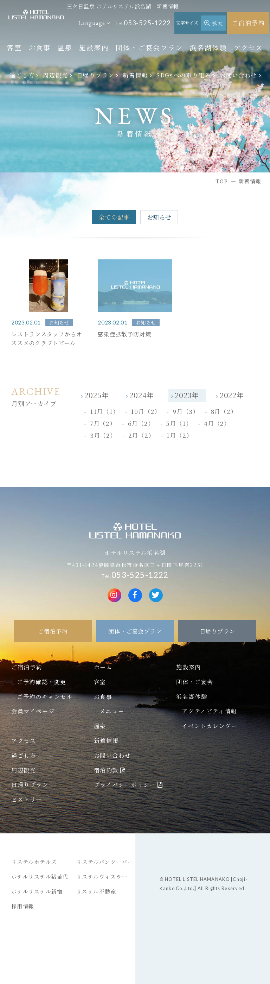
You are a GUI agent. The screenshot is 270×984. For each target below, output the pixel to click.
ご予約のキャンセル (44, 696)
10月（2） (146, 411)
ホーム (103, 667)
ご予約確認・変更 (41, 681)
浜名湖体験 (208, 47)
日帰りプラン (96, 75)
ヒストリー (26, 799)
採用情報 (22, 906)
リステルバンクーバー (104, 861)
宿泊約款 (106, 770)
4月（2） (217, 423)
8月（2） (224, 411)
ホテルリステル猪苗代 (40, 876)
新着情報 (135, 75)
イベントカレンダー (209, 725)
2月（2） (141, 435)
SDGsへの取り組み (183, 75)
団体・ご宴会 (194, 681)
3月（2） (103, 435)
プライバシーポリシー (125, 784)
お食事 (39, 47)
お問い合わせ (239, 75)
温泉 (64, 47)
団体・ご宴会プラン (149, 47)
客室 (14, 47)
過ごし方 (22, 75)
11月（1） (104, 411)
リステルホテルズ (34, 861)
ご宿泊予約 (248, 22)
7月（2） (103, 423)
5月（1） (179, 423)
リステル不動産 (96, 891)
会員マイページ (32, 711)
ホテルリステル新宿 (37, 891)
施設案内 (94, 47)
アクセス (248, 47)
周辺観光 (55, 75)
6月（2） (141, 423)
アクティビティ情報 (209, 711)
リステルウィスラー (102, 876)
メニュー (111, 711)
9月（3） (186, 411)
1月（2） (179, 435)
